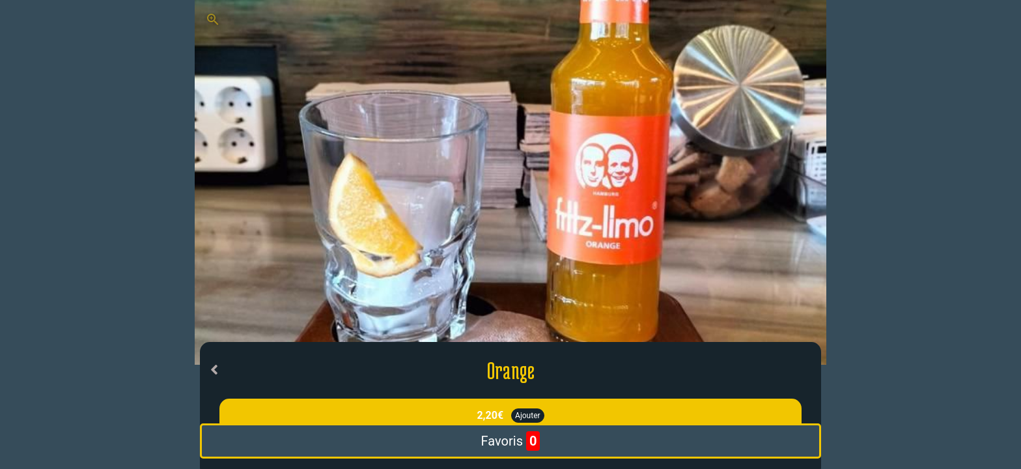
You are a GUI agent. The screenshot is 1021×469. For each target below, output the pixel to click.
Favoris (510, 441)
